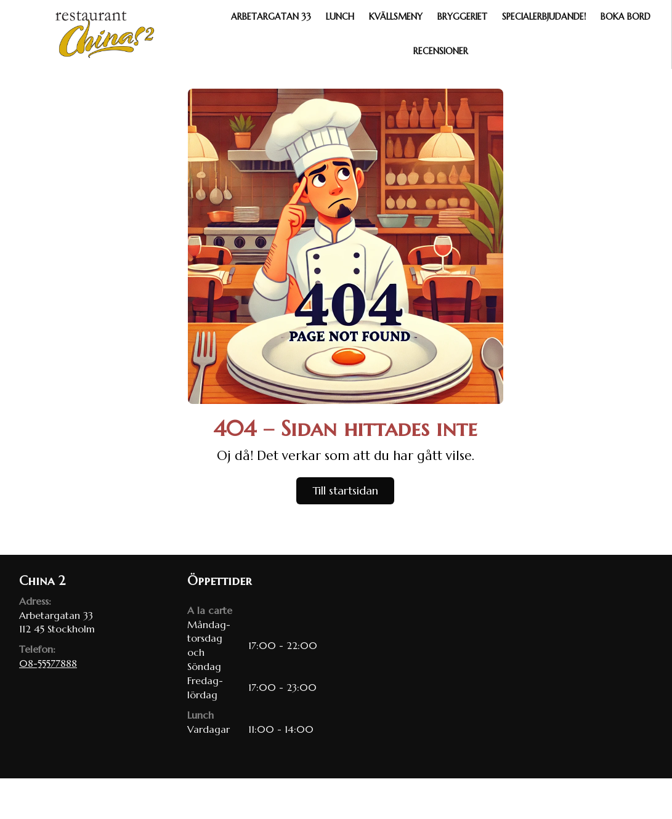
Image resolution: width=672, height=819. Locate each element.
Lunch (340, 16)
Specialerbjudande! (544, 16)
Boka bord (625, 16)
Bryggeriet (462, 16)
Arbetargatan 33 (271, 16)
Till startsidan (345, 490)
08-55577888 (48, 663)
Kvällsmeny (396, 16)
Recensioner (440, 51)
